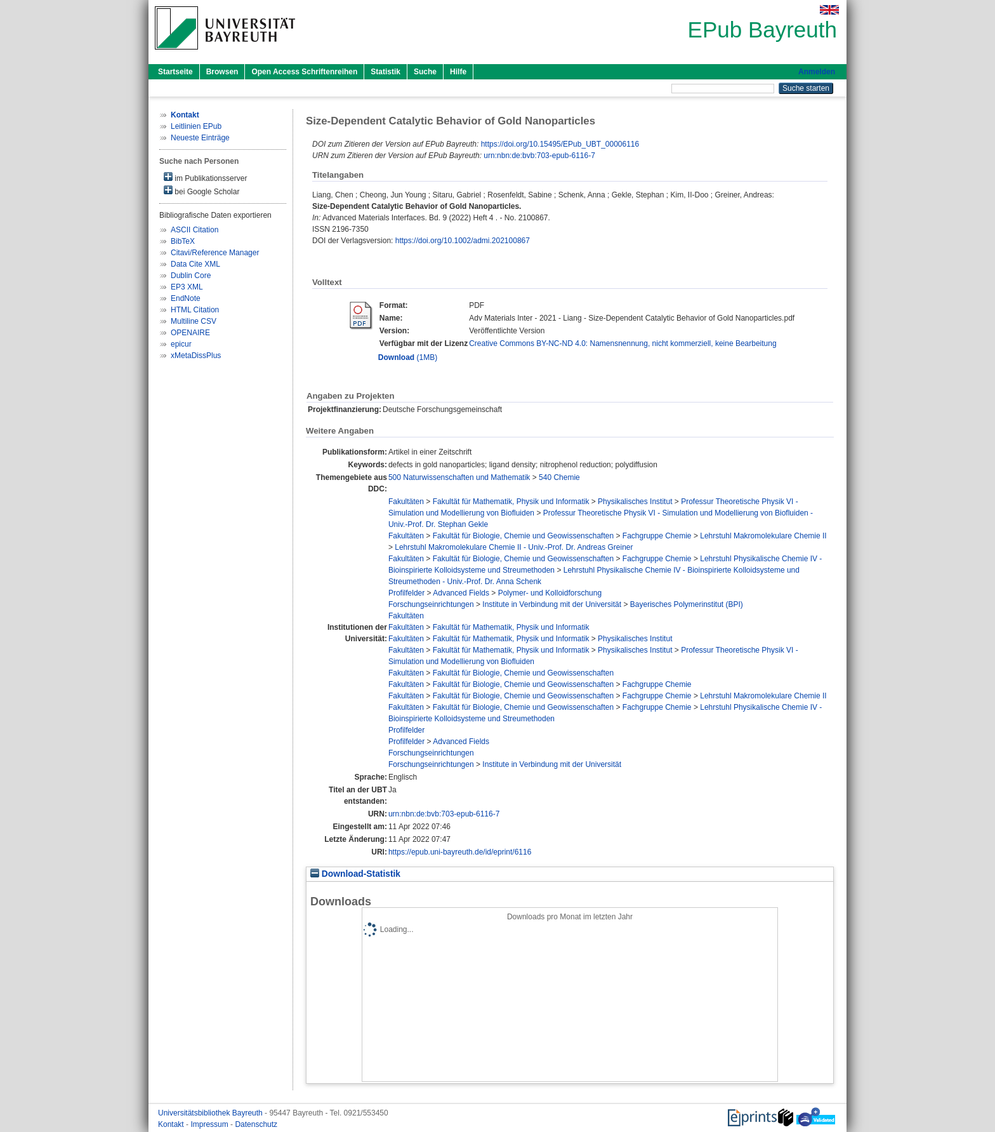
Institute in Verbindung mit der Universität (551, 604)
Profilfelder (406, 593)
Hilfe (458, 71)
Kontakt (172, 1124)
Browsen (222, 71)
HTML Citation (195, 309)
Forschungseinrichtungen (431, 604)
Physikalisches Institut (635, 501)
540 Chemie (559, 477)
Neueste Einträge (200, 137)
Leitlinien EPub (196, 126)
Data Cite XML (195, 264)
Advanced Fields (461, 593)
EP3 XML (187, 287)
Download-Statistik (355, 874)
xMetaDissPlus (196, 355)
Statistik (385, 71)
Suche (425, 71)
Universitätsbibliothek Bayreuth (211, 1113)
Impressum (210, 1124)
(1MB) (407, 357)
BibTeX (183, 241)
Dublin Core (191, 275)
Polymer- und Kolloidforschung (550, 593)
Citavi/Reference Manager (215, 252)
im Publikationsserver (205, 177)
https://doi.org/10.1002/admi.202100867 (462, 240)
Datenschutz (256, 1124)
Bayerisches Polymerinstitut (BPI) (686, 604)
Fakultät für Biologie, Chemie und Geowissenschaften (523, 535)
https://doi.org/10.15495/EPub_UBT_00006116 (560, 144)
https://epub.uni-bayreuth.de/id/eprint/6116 (460, 852)
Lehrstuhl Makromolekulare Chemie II (763, 535)
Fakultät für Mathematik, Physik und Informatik (511, 501)
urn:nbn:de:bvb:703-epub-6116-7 (539, 155)
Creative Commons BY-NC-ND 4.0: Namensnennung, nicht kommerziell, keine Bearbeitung (622, 343)
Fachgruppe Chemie (657, 535)
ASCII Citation (194, 229)
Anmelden (816, 71)
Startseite (175, 71)
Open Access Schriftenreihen (304, 71)
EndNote (186, 298)
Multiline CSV (193, 321)
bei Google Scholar (201, 190)
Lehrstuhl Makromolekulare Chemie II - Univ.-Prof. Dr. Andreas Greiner (514, 547)
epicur (181, 344)
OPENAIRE (190, 332)
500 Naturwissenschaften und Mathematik (459, 477)
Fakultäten (406, 501)
